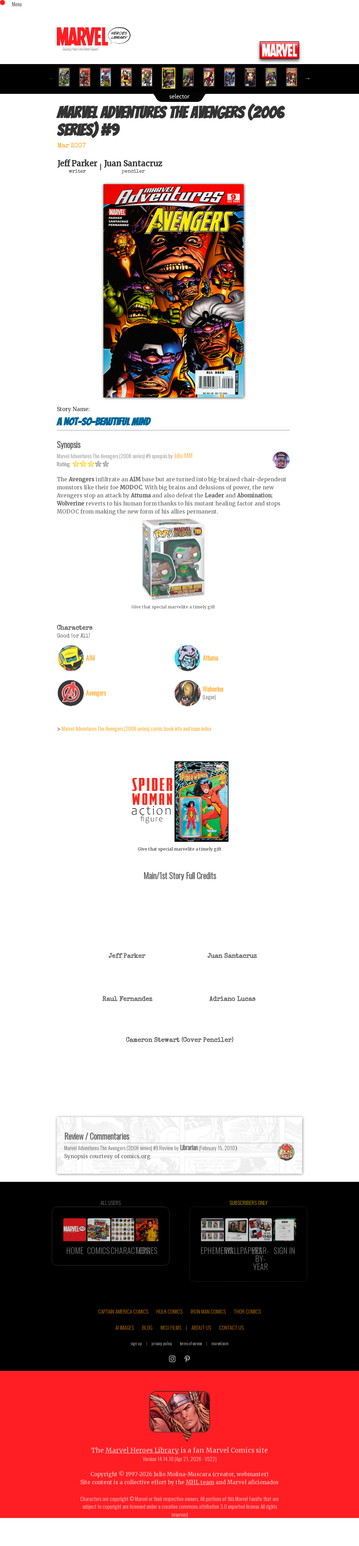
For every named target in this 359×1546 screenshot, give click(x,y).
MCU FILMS (171, 1349)
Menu (17, 4)
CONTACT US (231, 1349)
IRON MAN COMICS (208, 1333)
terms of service (191, 1365)
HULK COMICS (169, 1333)
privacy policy (161, 1365)
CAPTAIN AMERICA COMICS (123, 1333)
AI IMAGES (124, 1349)
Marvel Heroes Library (142, 1473)
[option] (67, 77)
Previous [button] (51, 78)
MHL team (200, 1504)
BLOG (147, 1349)
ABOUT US (201, 1349)
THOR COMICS (247, 1333)
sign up (136, 1365)
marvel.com (220, 1365)
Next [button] (307, 78)
